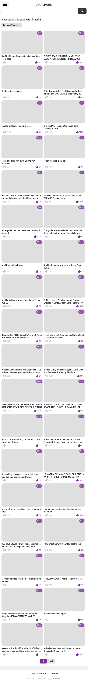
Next (51, 661)
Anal (44, 4)
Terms (55, 674)
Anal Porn (41, 678)
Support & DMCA (38, 674)
